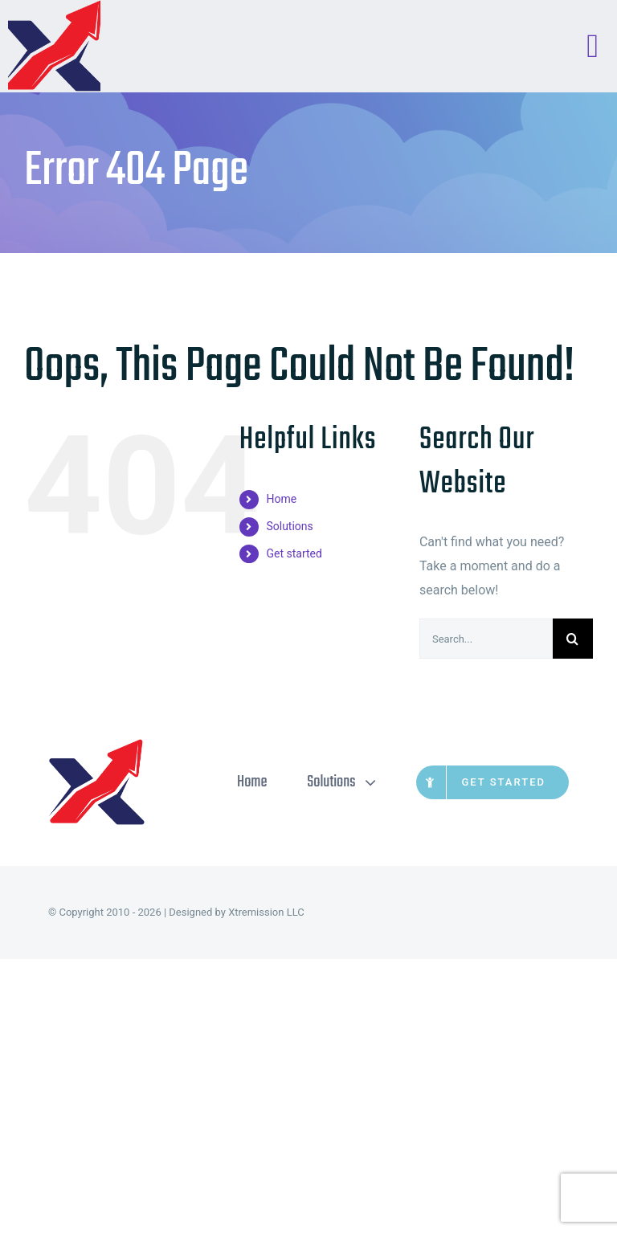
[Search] (573, 639)
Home (281, 498)
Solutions (289, 526)
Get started (293, 553)
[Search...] (486, 639)
